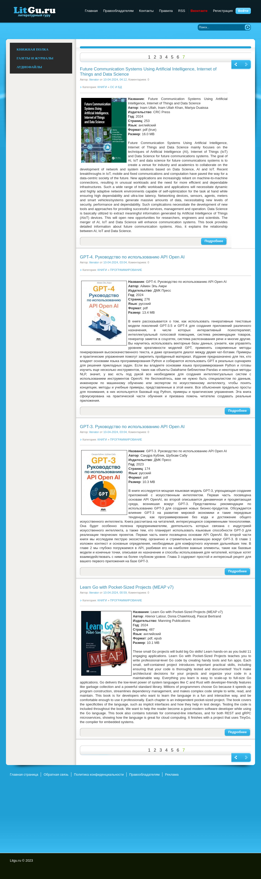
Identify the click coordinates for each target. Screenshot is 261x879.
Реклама (171, 774)
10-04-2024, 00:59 (115, 592)
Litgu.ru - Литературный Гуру (44, 11)
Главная (91, 11)
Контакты (146, 11)
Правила (166, 11)
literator (94, 79)
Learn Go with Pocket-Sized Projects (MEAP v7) (127, 587)
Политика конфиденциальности (99, 774)
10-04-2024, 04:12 (115, 79)
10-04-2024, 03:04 (115, 262)
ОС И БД (116, 87)
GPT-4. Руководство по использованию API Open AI (132, 257)
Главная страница (24, 774)
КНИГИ (102, 87)
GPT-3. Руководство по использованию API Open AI (132, 426)
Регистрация (223, 11)
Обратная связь (56, 774)
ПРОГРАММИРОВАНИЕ (126, 269)
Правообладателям (118, 11)
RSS (181, 11)
